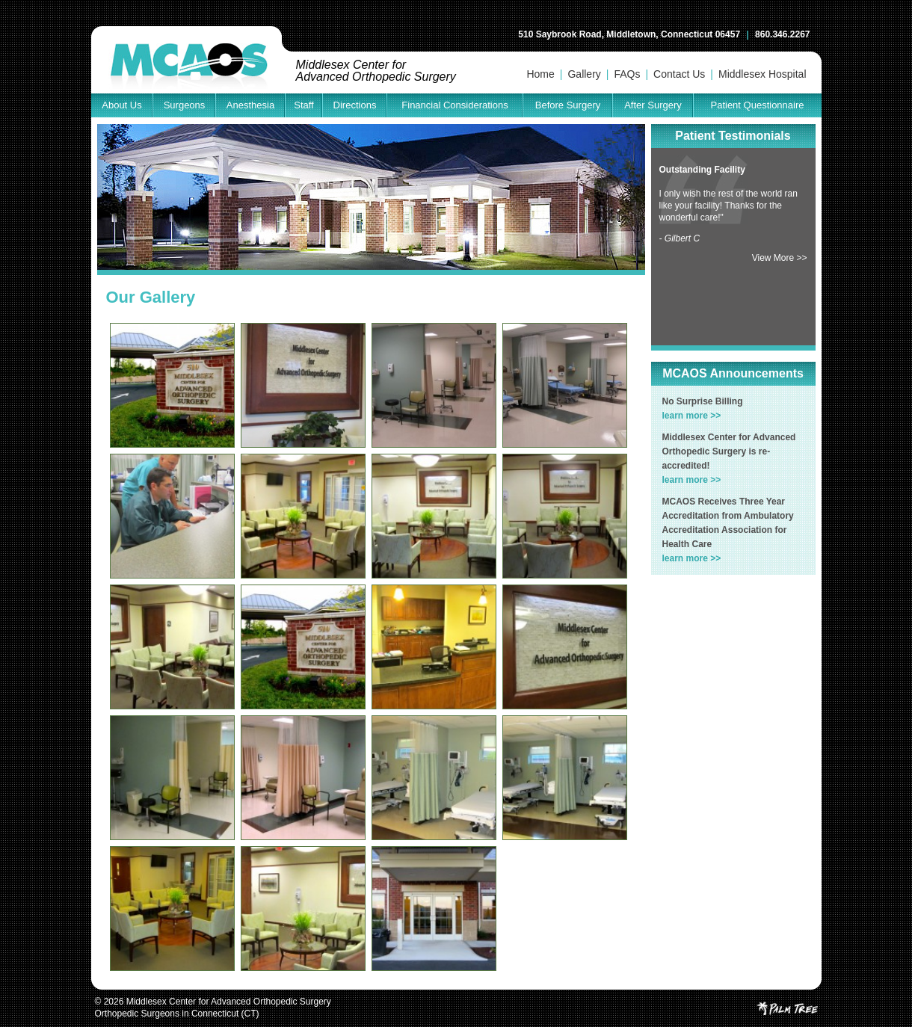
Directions (355, 105)
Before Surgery (567, 105)
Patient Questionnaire (757, 105)
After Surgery (653, 105)
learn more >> (691, 415)
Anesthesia (250, 105)
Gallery (583, 74)
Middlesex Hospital (762, 74)
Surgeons (185, 105)
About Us (121, 105)
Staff (304, 105)
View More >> (779, 258)
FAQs (627, 74)
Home (540, 74)
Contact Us (679, 74)
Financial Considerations (454, 105)
